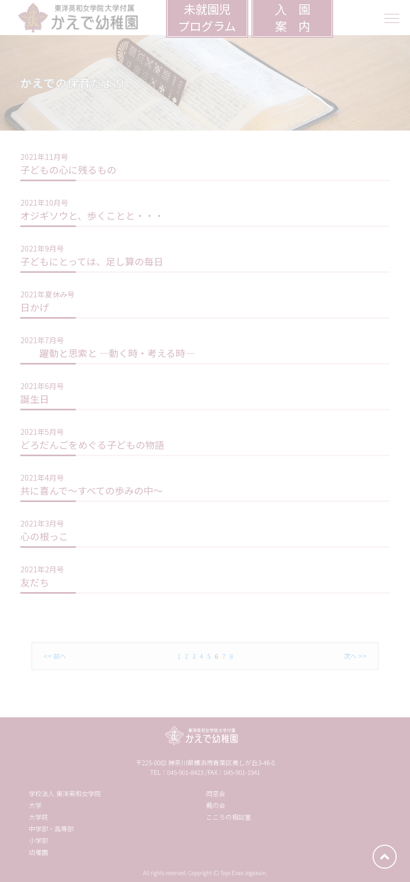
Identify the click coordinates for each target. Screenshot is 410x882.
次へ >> (355, 655)
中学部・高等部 (51, 828)
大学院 (38, 816)
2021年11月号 (44, 156)
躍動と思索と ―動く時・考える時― (107, 353)
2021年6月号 (42, 386)
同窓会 (215, 793)
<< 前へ (54, 655)
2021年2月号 (42, 569)
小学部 (38, 840)
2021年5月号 (42, 431)
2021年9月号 (42, 248)
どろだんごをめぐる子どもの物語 (92, 444)
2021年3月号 (42, 523)
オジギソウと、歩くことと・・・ (92, 215)
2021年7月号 (42, 340)
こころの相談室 (228, 816)
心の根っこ (44, 536)
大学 (35, 805)
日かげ (34, 307)
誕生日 (34, 399)
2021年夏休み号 (47, 294)
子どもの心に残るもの (68, 169)
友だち (34, 582)
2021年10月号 (44, 202)
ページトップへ (385, 857)
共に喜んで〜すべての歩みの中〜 (91, 490)
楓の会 (215, 805)
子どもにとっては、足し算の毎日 (91, 261)
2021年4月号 (42, 477)
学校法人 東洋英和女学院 (65, 793)
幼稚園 (38, 851)
